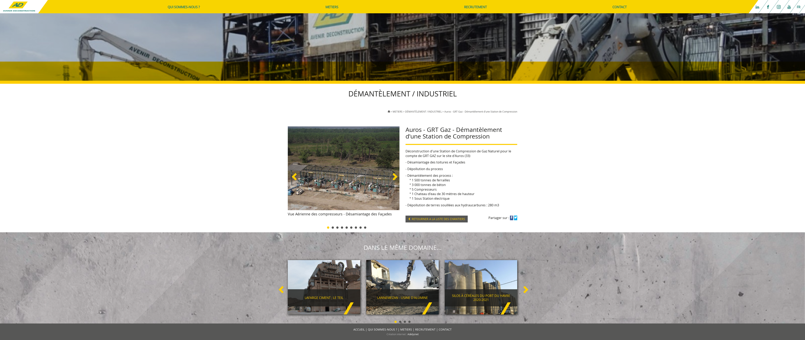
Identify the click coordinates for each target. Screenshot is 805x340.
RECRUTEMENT (475, 7)
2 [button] (332, 227)
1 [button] (328, 227)
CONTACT (619, 7)
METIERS (331, 7)
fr (798, 7)
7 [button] (356, 227)
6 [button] (351, 227)
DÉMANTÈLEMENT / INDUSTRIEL (423, 111)
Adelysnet (413, 334)
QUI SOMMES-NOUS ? (184, 7)
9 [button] (365, 227)
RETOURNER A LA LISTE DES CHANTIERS (436, 219)
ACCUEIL (359, 329)
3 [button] (337, 227)
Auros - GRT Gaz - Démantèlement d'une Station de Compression (480, 111)
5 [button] (346, 227)
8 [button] (360, 227)
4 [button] (342, 227)
